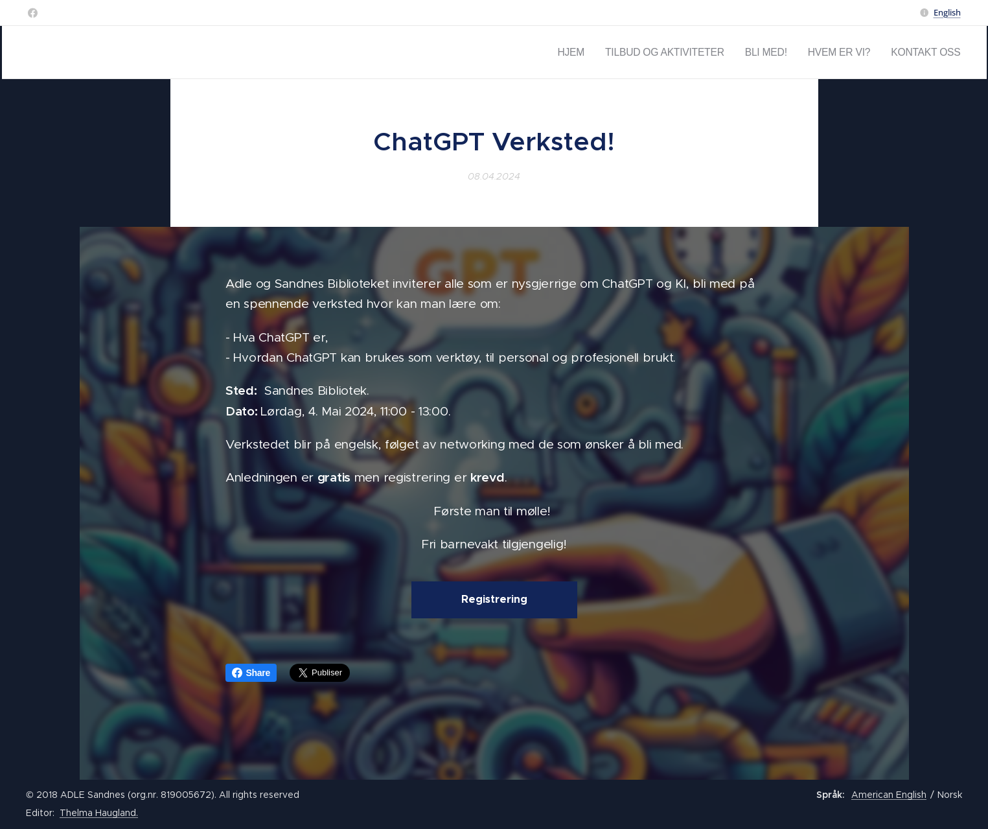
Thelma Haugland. (99, 813)
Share (251, 673)
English (947, 12)
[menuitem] (615, 52)
